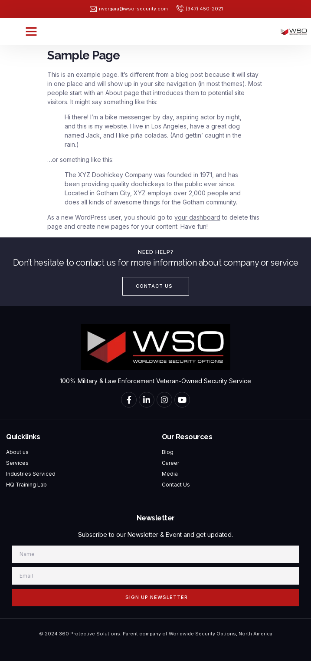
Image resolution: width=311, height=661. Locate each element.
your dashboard (197, 217)
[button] (31, 31)
